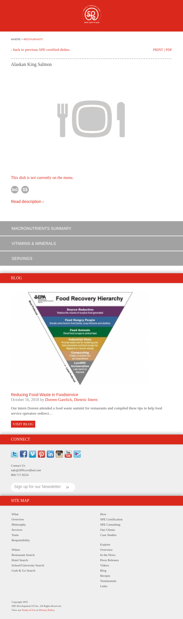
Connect (20, 439)
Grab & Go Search (23, 570)
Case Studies (108, 535)
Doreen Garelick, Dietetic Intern (71, 400)
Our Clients (107, 529)
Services (17, 529)
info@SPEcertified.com (26, 470)
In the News (107, 555)
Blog (103, 570)
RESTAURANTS (33, 39)
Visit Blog (23, 424)
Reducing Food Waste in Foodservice (44, 394)
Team (15, 535)
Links (103, 586)
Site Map (20, 500)
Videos (104, 565)
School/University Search (28, 565)
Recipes (105, 575)
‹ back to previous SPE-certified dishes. (40, 49)
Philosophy (19, 524)
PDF (169, 50)
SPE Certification (111, 519)
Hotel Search (20, 560)
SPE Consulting (110, 524)
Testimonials (108, 581)
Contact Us (18, 465)
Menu (14, 16)
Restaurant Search (23, 555)
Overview (18, 519)
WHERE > (17, 39)
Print (158, 50)
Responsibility (21, 540)
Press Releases (109, 560)
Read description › (27, 201)
